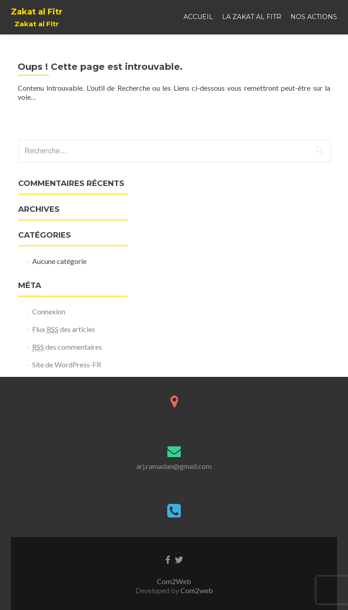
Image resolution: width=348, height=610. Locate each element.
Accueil (198, 17)
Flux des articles (63, 329)
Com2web (196, 590)
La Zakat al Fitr (251, 17)
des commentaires (67, 346)
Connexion (48, 311)
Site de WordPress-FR (66, 364)
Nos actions (313, 17)
